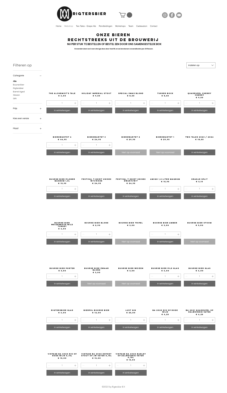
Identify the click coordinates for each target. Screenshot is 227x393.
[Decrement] (49, 103)
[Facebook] (172, 15)
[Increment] (75, 103)
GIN (15, 98)
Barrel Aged (19, 91)
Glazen (16, 94)
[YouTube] (179, 15)
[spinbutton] (62, 103)
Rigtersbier (90, 13)
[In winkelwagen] (62, 110)
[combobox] (200, 65)
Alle (15, 81)
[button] (125, 15)
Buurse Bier (18, 84)
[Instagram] (165, 15)
